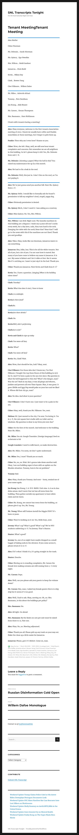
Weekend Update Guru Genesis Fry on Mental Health (31, 812)
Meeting (43, 652)
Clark (17, 650)
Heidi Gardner (41, 650)
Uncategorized (44, 646)
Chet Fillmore (40, 648)
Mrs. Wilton (34, 655)
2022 (37, 646)
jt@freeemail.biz (26, 724)
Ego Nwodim (24, 650)
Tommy (40, 657)
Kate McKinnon (18, 652)
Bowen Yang (31, 648)
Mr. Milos (16, 655)
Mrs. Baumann (25, 655)
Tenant (35, 657)
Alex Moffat (11, 648)
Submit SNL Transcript (17, 780)
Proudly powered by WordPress (36, 829)
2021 (33, 646)
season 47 (29, 657)
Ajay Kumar (15, 646)
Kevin (38, 652)
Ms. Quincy (50, 655)
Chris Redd (11, 650)
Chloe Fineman (50, 648)
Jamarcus (50, 650)
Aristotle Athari (21, 648)
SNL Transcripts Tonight (26, 12)
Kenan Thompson (29, 652)
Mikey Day (50, 652)
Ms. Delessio (42, 655)
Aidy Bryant (55, 646)
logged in (22, 675)
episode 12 (32, 650)
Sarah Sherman (20, 657)
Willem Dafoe (48, 657)
